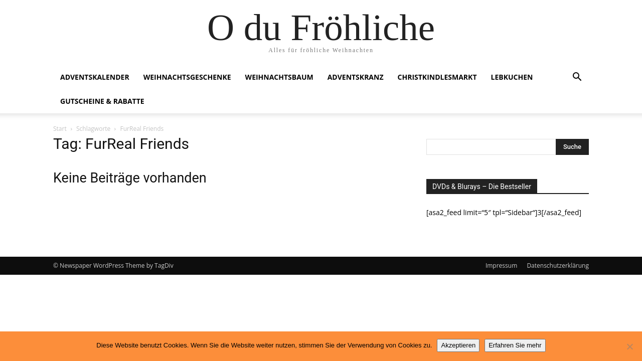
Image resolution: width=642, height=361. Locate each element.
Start (60, 128)
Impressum (501, 265)
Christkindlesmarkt (437, 77)
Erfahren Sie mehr (515, 345)
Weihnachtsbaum (279, 77)
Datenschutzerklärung (558, 265)
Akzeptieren (458, 345)
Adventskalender (94, 77)
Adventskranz (356, 77)
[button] (577, 78)
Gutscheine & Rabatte (102, 101)
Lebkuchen (512, 77)
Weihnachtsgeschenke (187, 77)
